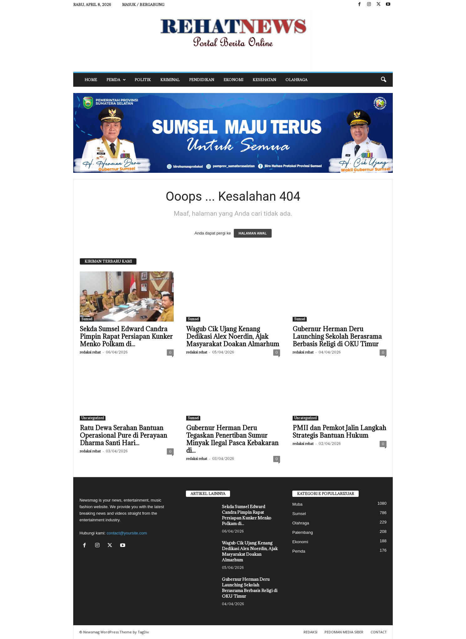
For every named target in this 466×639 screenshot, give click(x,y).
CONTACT (379, 632)
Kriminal (170, 79)
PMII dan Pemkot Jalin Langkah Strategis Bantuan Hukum (339, 432)
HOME (90, 79)
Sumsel (86, 319)
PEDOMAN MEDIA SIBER (344, 632)
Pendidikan (201, 79)
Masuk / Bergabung (143, 4)
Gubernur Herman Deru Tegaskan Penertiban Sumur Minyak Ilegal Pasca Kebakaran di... (232, 439)
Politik (143, 79)
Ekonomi (233, 79)
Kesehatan (264, 79)
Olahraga (296, 79)
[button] (383, 80)
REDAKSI (310, 632)
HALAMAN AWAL (252, 233)
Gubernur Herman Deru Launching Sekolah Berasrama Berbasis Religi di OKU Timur (337, 336)
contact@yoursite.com (127, 533)
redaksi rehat (90, 352)
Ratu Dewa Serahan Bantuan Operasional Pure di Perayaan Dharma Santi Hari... (123, 435)
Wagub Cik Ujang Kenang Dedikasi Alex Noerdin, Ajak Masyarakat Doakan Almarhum (232, 336)
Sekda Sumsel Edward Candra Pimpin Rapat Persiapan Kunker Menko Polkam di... (126, 336)
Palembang (302, 532)
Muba (297, 504)
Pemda (116, 80)
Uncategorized (92, 418)
